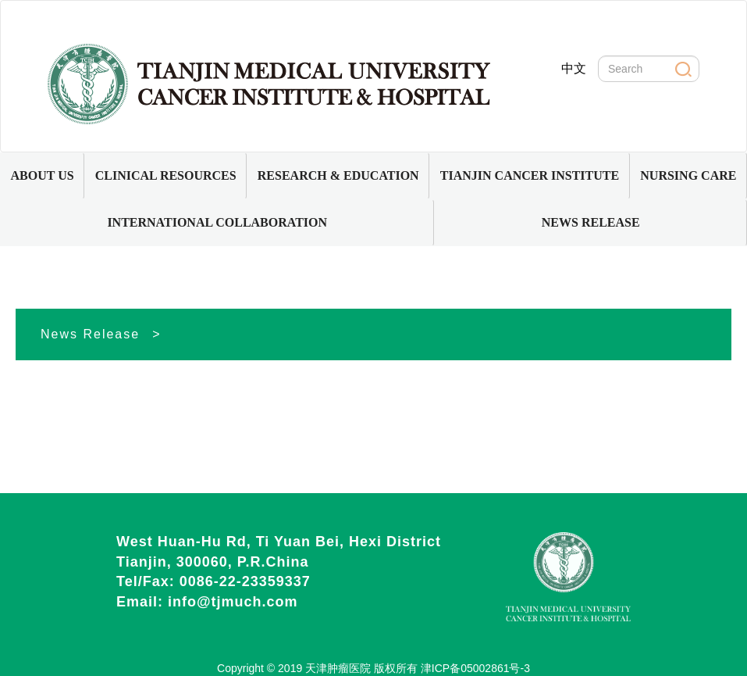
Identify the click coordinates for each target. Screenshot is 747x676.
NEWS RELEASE (591, 222)
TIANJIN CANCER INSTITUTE (529, 175)
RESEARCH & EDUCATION (338, 175)
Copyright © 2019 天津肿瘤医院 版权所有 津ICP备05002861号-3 (373, 668)
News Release (90, 334)
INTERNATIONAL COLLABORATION (217, 222)
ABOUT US (42, 175)
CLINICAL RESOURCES (166, 175)
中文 (573, 68)
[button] (42, 175)
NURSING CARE (688, 175)
